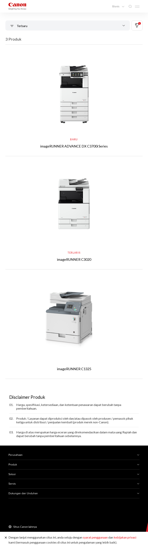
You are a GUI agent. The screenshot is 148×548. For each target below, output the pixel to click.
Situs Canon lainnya (25, 526)
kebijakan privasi (125, 537)
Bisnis (116, 6)
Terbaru (21, 26)
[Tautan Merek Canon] (17, 6)
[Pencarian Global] (130, 6)
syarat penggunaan (95, 537)
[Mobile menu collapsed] (137, 6)
